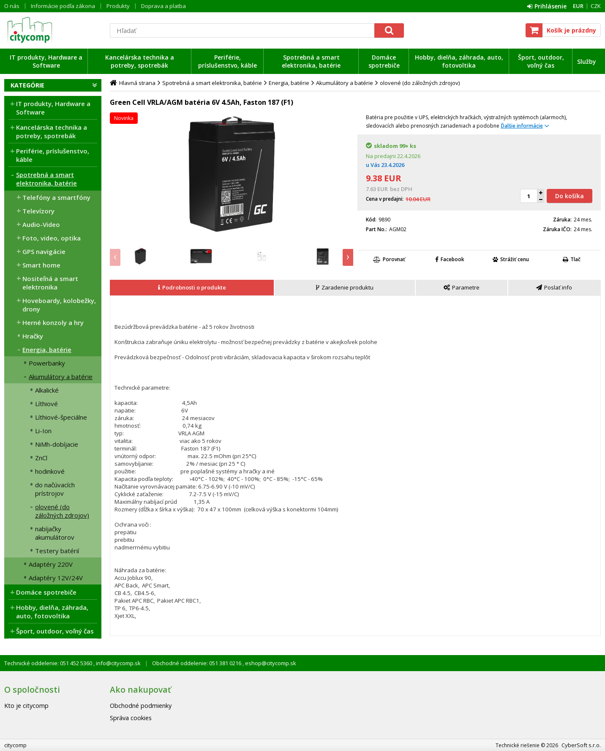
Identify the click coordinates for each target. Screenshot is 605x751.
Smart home (41, 265)
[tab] (192, 288)
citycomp (52, 30)
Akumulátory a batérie (61, 376)
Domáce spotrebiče (384, 61)
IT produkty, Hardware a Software (46, 61)
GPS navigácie (43, 251)
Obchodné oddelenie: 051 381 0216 (197, 663)
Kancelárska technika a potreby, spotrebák (139, 61)
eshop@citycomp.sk (270, 663)
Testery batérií (57, 550)
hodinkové (50, 471)
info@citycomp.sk (118, 663)
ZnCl (41, 457)
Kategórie (27, 85)
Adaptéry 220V (51, 564)
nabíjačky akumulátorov (54, 532)
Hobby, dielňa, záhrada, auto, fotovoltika (459, 61)
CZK (596, 6)
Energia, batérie (46, 349)
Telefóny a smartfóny (56, 197)
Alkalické (47, 390)
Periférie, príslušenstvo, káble (227, 61)
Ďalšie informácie (522, 125)
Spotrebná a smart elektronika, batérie (311, 61)
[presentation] (115, 257)
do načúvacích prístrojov (55, 489)
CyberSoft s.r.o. (581, 745)
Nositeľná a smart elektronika (50, 282)
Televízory (38, 211)
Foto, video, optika (51, 238)
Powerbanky (47, 363)
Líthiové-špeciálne (61, 417)
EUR (578, 6)
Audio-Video (41, 224)
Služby (586, 61)
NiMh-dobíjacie (56, 444)
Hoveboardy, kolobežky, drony (59, 304)
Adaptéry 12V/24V (56, 577)
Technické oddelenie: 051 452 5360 (48, 663)
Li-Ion (43, 430)
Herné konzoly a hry (53, 322)
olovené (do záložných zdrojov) (62, 510)
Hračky (32, 336)
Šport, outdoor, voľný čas (541, 61)
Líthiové (46, 403)
